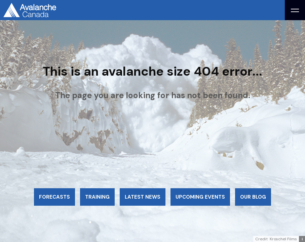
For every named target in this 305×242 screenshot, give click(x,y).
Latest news (142, 197)
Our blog (253, 197)
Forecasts (54, 197)
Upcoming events (200, 197)
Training (97, 197)
